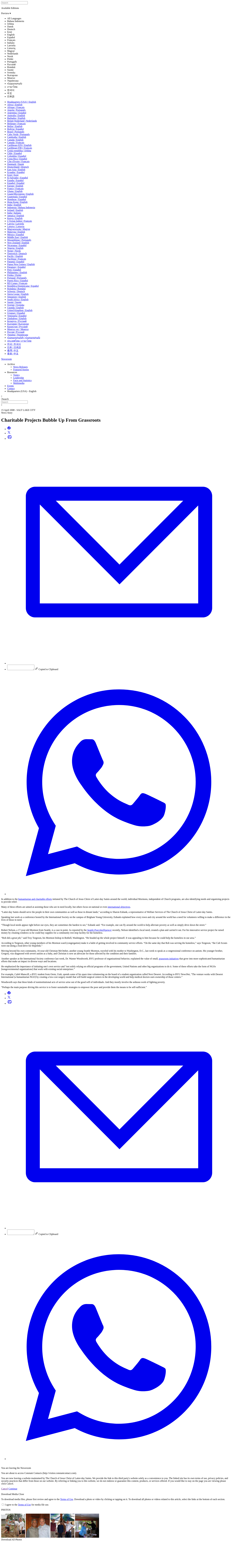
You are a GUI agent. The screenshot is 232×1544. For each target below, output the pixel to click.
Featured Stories (21, 369)
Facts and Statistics (22, 380)
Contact (11, 388)
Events (10, 386)
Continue (12, 1490)
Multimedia (18, 383)
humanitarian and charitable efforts (35, 900)
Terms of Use (66, 1501)
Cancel (4, 1490)
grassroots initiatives (169, 959)
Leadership (18, 377)
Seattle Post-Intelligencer (99, 931)
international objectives (119, 908)
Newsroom (6, 359)
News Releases (20, 367)
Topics (16, 375)
